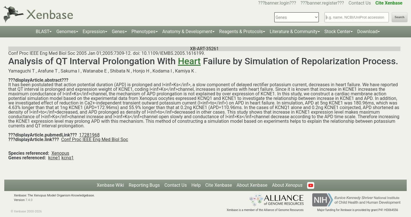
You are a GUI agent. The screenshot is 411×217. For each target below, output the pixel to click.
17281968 (89, 135)
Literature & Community (294, 31)
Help (196, 185)
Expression (94, 31)
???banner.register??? (322, 3)
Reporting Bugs (144, 185)
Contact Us (359, 3)
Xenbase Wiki (110, 185)
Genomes (66, 31)
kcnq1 (67, 157)
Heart (189, 61)
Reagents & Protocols (241, 31)
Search (399, 17)
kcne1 (54, 157)
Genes (118, 31)
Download (367, 31)
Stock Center (337, 31)
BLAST (42, 31)
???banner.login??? (277, 3)
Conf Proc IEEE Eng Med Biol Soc (94, 139)
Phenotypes (144, 31)
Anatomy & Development (187, 31)
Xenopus (60, 153)
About (287, 185)
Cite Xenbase (218, 185)
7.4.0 (29, 200)
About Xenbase (252, 185)
